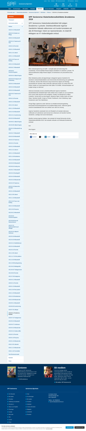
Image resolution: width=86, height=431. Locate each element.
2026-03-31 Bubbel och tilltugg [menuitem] (14, 34)
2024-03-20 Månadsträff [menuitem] (14, 136)
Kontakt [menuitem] (63, 4)
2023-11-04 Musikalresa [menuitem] (14, 156)
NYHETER (66, 8)
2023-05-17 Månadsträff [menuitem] (14, 169)
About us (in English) (13, 406)
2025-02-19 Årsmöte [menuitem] (13, 98)
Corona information (49, 8)
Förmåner (32, 8)
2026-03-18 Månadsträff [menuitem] (14, 38)
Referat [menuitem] (10, 26)
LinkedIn (48, 136)
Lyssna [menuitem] (45, 0)
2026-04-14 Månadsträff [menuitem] (14, 29)
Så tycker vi (11, 404)
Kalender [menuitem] (11, 357)
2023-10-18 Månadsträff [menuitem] (14, 159)
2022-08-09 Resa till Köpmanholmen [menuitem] (13, 221)
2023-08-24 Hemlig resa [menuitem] (14, 166)
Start (10, 8)
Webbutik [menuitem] (52, 0)
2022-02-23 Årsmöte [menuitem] (13, 249)
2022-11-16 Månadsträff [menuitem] (14, 197)
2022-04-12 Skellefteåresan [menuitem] (15, 243)
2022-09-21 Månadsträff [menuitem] (14, 212)
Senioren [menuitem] (76, 0)
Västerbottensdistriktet (21, 12)
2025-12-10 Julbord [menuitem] (13, 52)
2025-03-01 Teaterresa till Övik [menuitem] (14, 94)
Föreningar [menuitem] (56, 4)
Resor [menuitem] (10, 361)
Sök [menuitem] (76, 4)
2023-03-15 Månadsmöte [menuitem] (14, 179)
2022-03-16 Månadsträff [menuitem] (14, 246)
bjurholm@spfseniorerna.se (56, 401)
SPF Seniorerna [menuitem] (71, 0)
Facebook (34, 136)
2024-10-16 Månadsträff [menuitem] (14, 111)
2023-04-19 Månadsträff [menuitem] (14, 176)
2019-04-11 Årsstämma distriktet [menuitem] (14, 313)
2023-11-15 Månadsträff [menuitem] (14, 153)
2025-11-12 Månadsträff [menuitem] (14, 56)
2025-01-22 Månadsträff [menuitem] (14, 101)
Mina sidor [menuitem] (70, 4)
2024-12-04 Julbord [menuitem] (13, 105)
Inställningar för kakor (79, 427)
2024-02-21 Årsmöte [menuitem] (13, 143)
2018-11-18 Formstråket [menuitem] (14, 351)
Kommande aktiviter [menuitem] (13, 23)
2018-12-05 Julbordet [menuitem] (14, 344)
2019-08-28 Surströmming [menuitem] (15, 306)
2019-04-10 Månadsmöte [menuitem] (14, 327)
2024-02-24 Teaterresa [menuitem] (14, 139)
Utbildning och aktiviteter (14, 401)
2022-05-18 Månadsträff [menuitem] (14, 236)
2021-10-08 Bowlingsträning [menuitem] (15, 263)
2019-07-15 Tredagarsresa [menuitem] (15, 317)
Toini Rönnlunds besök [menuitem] (14, 354)
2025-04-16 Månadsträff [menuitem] (14, 87)
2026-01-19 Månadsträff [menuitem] (14, 49)
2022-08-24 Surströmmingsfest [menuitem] (13, 216)
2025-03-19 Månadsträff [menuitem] (14, 90)
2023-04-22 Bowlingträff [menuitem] (14, 173)
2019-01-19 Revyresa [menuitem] (14, 337)
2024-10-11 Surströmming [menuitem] (15, 115)
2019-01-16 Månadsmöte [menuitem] (14, 341)
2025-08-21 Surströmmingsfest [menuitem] (13, 71)
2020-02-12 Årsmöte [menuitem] (13, 283)
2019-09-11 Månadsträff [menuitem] (14, 303)
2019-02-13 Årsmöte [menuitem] (13, 334)
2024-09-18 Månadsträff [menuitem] (14, 118)
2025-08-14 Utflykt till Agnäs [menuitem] (15, 75)
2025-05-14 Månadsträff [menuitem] (14, 83)
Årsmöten (73, 8)
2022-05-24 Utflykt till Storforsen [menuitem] (13, 232)
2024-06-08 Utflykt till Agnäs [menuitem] (15, 125)
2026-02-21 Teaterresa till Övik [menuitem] (14, 42)
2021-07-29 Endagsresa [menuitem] (14, 276)
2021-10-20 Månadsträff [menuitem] (14, 259)
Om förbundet (12, 394)
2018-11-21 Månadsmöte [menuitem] (14, 347)
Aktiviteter (39, 8)
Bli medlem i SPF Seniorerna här (63, 382)
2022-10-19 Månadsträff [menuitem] (14, 206)
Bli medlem (25, 8)
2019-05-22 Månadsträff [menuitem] (14, 321)
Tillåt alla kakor (69, 427)
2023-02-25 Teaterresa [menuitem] (14, 183)
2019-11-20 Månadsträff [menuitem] (14, 293)
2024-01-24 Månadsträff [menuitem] (14, 146)
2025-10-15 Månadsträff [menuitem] (14, 64)
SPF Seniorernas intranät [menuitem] (60, 0)
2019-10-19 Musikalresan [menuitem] (14, 296)
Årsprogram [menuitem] (11, 20)
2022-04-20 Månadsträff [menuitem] (14, 239)
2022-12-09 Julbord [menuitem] (13, 194)
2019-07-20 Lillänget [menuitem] (13, 309)
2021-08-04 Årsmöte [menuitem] (13, 273)
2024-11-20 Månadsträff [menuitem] (14, 108)
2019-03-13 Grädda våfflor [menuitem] (15, 331)
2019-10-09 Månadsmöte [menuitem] (14, 299)
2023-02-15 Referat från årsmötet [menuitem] (14, 187)
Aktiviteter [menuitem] (11, 16)
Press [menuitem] (49, 0)
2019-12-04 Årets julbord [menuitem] (14, 289)
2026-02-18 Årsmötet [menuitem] (13, 46)
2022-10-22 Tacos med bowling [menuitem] (14, 202)
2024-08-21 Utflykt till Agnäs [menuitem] (15, 121)
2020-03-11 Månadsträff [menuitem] (14, 279)
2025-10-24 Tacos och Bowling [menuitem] (14, 60)
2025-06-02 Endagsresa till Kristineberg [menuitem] (15, 79)
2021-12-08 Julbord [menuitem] (13, 253)
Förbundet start (11, 12)
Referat (49, 12)
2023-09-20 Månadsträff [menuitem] (14, 163)
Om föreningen (16, 8)
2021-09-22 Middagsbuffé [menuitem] (15, 266)
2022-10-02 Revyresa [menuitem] (14, 209)
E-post (56, 136)
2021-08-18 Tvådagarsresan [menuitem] (15, 269)
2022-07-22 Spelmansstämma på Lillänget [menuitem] (13, 227)
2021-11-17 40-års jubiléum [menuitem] (15, 256)
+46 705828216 (56, 400)
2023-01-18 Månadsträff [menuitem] (14, 191)
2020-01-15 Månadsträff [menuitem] (14, 286)
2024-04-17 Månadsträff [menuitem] (14, 133)
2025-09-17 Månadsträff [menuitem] (14, 67)
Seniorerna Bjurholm (34, 12)
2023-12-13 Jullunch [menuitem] (13, 149)
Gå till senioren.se (23, 379)
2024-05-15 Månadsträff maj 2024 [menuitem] (15, 129)
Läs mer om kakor (49, 428)
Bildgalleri (58, 8)
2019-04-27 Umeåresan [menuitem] (14, 324)
